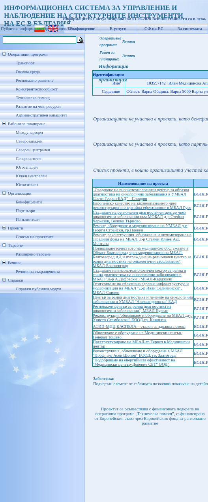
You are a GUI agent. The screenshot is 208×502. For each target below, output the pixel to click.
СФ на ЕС (153, 28)
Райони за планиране (26, 124)
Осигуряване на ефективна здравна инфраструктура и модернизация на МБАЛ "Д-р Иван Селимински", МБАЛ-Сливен (141, 288)
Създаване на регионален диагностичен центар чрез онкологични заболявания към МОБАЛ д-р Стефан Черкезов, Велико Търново (139, 216)
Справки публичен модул (38, 289)
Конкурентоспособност (37, 89)
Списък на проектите (35, 237)
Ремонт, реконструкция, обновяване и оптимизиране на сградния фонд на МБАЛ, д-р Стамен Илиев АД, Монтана (142, 239)
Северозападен (29, 141)
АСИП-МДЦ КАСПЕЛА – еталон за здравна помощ (139, 326)
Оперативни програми (28, 54)
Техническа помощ (33, 98)
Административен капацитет (41, 115)
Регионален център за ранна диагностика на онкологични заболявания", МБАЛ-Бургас (132, 308)
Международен (29, 132)
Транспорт (25, 63)
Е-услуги (118, 28)
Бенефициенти (29, 202)
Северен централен (33, 150)
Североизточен (29, 158)
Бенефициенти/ (81, 28)
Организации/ (55, 28)
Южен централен (31, 176)
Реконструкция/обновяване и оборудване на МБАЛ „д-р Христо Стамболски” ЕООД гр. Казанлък (143, 317)
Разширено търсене (33, 254)
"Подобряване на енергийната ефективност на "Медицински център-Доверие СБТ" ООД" (134, 362)
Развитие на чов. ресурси (38, 106)
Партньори (25, 211)
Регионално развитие (35, 80)
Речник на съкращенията (38, 271)
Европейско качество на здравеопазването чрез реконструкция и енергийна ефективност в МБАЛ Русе (142, 205)
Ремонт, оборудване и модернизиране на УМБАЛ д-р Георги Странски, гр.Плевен (140, 228)
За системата (190, 28)
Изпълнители (27, 219)
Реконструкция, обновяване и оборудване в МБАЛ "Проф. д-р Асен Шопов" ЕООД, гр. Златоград (138, 353)
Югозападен (26, 167)
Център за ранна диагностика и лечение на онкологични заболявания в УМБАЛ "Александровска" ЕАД (143, 299)
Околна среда (28, 72)
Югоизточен (27, 184)
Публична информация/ (22, 28)
